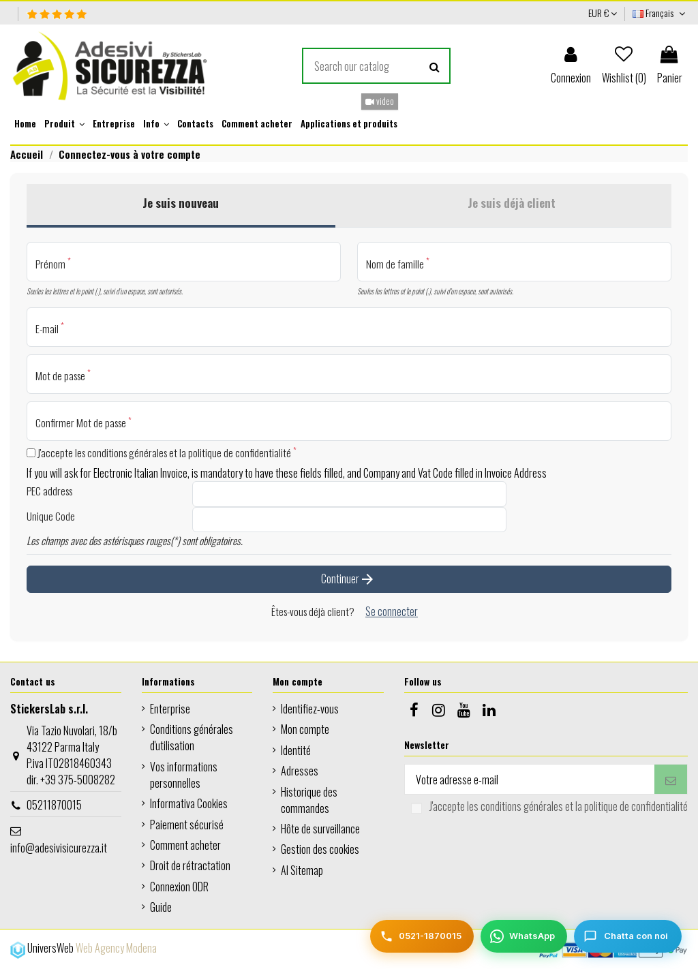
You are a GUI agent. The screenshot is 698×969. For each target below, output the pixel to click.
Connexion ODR (179, 886)
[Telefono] (422, 936)
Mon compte (305, 729)
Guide (161, 907)
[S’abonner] (670, 779)
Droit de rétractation (190, 865)
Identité (296, 750)
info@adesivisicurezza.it (58, 848)
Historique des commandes (309, 800)
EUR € (602, 12)
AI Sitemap (302, 870)
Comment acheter (185, 845)
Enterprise (170, 709)
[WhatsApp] (524, 936)
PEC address (49, 490)
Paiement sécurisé (187, 824)
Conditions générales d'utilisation (191, 737)
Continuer (348, 581)
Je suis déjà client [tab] (512, 202)
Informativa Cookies (189, 803)
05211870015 (54, 805)
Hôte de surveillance (320, 828)
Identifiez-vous (310, 709)
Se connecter (391, 611)
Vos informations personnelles (183, 774)
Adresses (299, 771)
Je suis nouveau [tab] (180, 202)
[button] (64, 124)
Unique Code (51, 515)
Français (660, 12)
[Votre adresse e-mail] (529, 779)
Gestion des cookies (320, 849)
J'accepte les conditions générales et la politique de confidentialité (162, 452)
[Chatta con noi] (628, 936)
